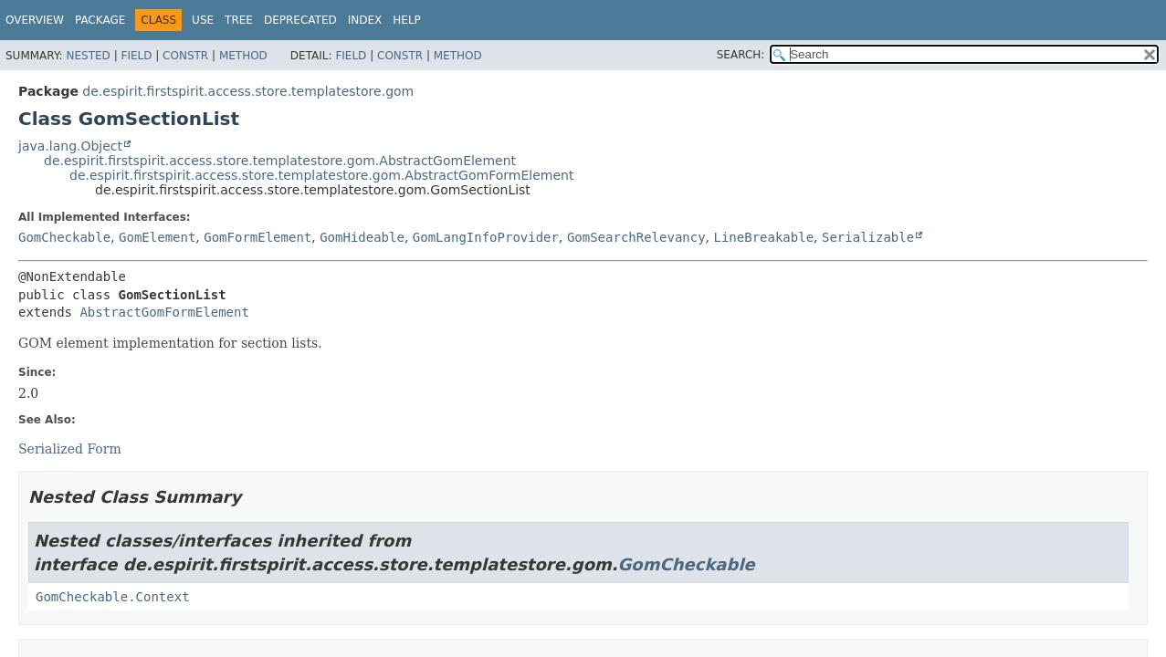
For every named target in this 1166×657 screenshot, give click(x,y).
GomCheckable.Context (113, 596)
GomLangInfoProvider (486, 237)
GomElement (157, 237)
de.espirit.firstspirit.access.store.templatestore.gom (248, 91)
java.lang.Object (70, 146)
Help (407, 20)
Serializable (868, 237)
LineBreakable (764, 237)
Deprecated (300, 20)
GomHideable (362, 237)
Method (243, 55)
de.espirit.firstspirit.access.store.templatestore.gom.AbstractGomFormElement (321, 175)
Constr (185, 55)
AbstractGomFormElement (163, 312)
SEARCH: (741, 54)
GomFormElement (257, 237)
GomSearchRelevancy (636, 237)
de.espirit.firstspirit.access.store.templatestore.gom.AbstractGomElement (280, 160)
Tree (239, 20)
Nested (88, 55)
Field (136, 55)
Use (203, 20)
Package (100, 20)
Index (365, 20)
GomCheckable (64, 237)
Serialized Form (69, 449)
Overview (34, 20)
